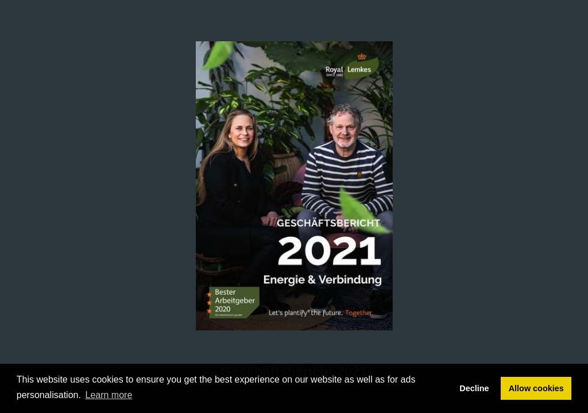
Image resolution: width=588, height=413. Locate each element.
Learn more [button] (109, 395)
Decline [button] (474, 388)
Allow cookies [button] (536, 388)
